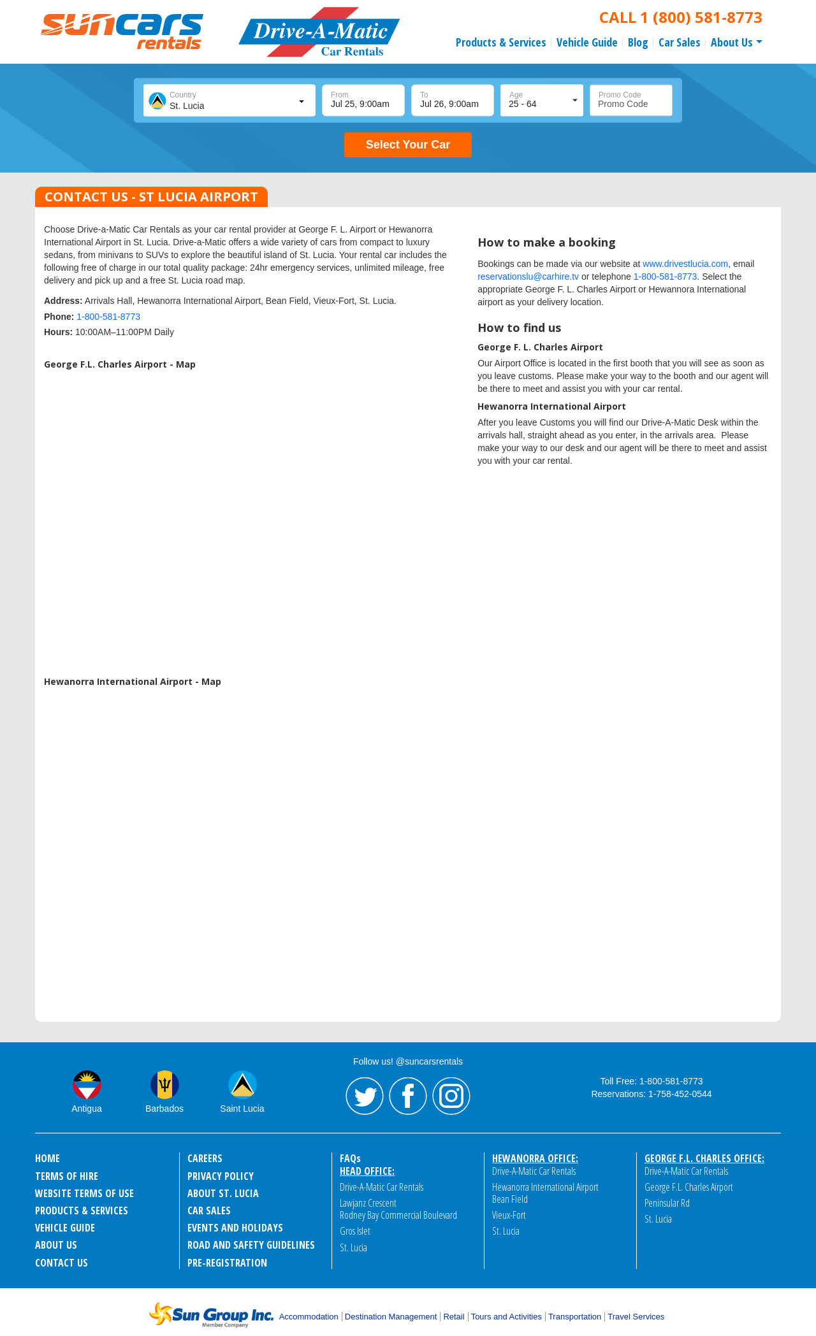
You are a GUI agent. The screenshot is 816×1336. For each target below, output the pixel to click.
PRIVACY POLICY (220, 1176)
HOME (47, 1158)
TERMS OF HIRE (66, 1176)
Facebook (408, 1096)
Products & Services (501, 42)
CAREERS (204, 1158)
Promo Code (620, 94)
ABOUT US (55, 1245)
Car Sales (680, 42)
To (424, 94)
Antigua (86, 1108)
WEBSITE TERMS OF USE (84, 1193)
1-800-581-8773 (108, 317)
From (340, 94)
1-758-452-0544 (680, 1094)
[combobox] (228, 101)
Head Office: (367, 1171)
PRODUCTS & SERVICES (81, 1210)
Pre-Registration (226, 1263)
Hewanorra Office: (535, 1158)
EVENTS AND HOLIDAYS (234, 1228)
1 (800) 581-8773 (701, 16)
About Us (732, 42)
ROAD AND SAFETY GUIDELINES (250, 1245)
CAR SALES (209, 1210)
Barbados (164, 1108)
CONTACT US (61, 1263)
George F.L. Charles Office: (704, 1158)
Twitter (365, 1096)
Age (516, 94)
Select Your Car (408, 144)
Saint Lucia (242, 1108)
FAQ (350, 1158)
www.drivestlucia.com (685, 264)
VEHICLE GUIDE (65, 1228)
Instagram (451, 1096)
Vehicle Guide (587, 42)
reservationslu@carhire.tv (528, 276)
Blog (638, 42)
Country (183, 94)
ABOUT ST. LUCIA (222, 1193)
